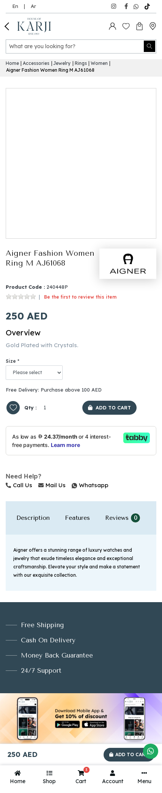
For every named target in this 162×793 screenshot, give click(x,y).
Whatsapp (72, 485)
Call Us (19, 485)
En (15, 6)
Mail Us (52, 485)
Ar (33, 6)
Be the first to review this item (80, 297)
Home (12, 63)
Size (11, 361)
